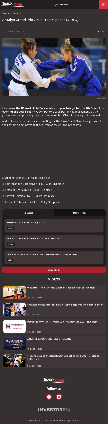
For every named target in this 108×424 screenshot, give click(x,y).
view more (54, 269)
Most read (79, 213)
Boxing (11, 244)
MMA (10, 260)
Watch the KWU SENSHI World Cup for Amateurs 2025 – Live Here (62, 321)
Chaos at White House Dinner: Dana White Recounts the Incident (42, 254)
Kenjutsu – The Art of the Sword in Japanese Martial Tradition (61, 287)
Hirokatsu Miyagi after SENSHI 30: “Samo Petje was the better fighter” (65, 304)
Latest (28, 213)
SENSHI (11, 228)
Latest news (62, 4)
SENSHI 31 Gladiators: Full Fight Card (26, 222)
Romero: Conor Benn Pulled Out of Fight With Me (33, 238)
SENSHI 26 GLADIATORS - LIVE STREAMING (49, 338)
